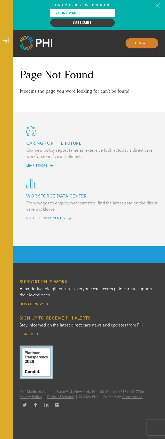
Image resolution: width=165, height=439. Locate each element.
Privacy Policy (31, 397)
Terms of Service (60, 397)
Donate (142, 43)
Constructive (132, 397)
